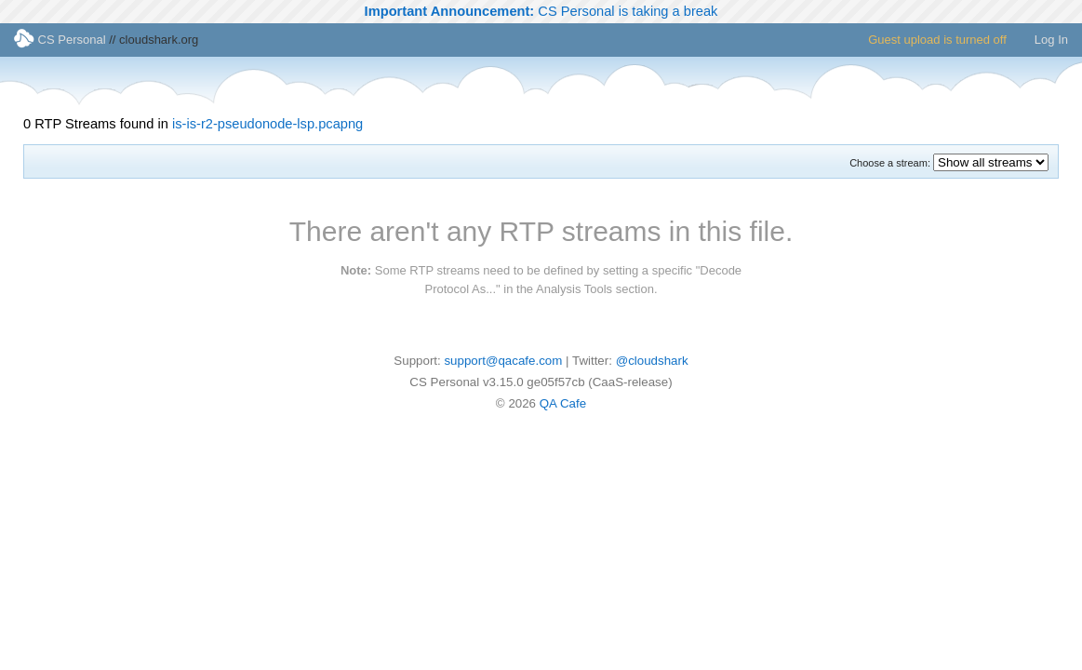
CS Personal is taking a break (541, 11)
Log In (1051, 40)
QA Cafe (563, 403)
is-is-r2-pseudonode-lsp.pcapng (267, 123)
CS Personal (60, 40)
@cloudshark (652, 361)
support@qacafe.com (503, 361)
